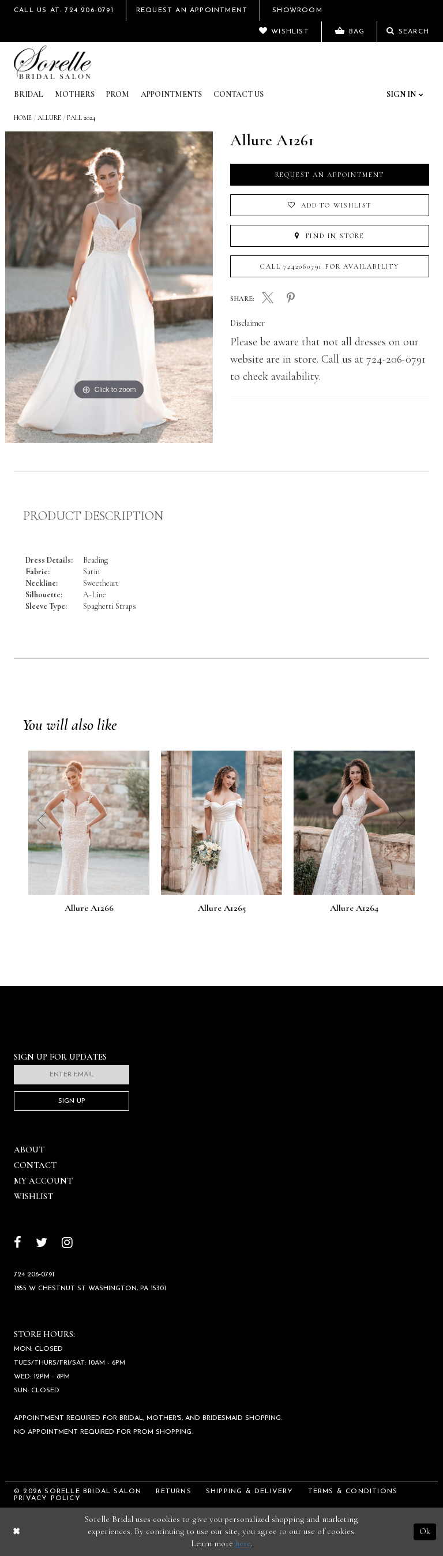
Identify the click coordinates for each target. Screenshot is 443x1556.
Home (23, 118)
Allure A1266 (89, 908)
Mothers (75, 94)
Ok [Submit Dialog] (424, 1531)
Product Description (93, 515)
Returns (173, 1491)
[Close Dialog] (16, 1531)
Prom (117, 94)
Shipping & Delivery (250, 1491)
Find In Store (330, 236)
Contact (35, 1165)
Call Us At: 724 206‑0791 (64, 10)
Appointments (171, 94)
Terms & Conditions (353, 1491)
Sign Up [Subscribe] (71, 1101)
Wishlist (33, 1196)
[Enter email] (71, 1074)
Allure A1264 (354, 908)
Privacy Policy (47, 1498)
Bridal (28, 94)
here (243, 1543)
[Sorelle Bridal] (52, 62)
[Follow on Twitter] (41, 1243)
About (29, 1149)
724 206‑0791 (34, 1274)
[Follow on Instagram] (67, 1243)
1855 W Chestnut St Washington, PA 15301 (90, 1288)
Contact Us (238, 94)
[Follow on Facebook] (17, 1243)
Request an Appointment (330, 175)
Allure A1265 (222, 908)
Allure (49, 118)
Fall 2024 (81, 118)
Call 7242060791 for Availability (329, 266)
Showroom (297, 10)
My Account (43, 1181)
